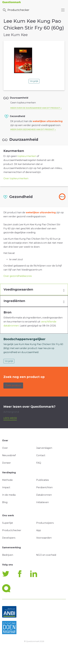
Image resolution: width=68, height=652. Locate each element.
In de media (9, 495)
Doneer (6, 462)
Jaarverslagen (44, 448)
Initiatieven (42, 502)
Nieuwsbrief (9, 455)
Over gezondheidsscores (17, 276)
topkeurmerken (27, 156)
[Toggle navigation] (63, 10)
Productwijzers (45, 523)
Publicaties (42, 480)
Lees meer (10, 418)
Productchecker (15, 10)
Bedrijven (7, 555)
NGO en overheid (46, 555)
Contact (40, 455)
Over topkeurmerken (15, 178)
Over (5, 448)
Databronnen (44, 495)
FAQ (38, 462)
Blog (5, 502)
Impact (6, 487)
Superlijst (7, 523)
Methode (7, 480)
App (38, 530)
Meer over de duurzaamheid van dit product (35, 108)
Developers (8, 537)
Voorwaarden (44, 537)
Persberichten (44, 487)
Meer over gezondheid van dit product (32, 129)
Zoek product (13, 385)
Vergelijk (34, 81)
